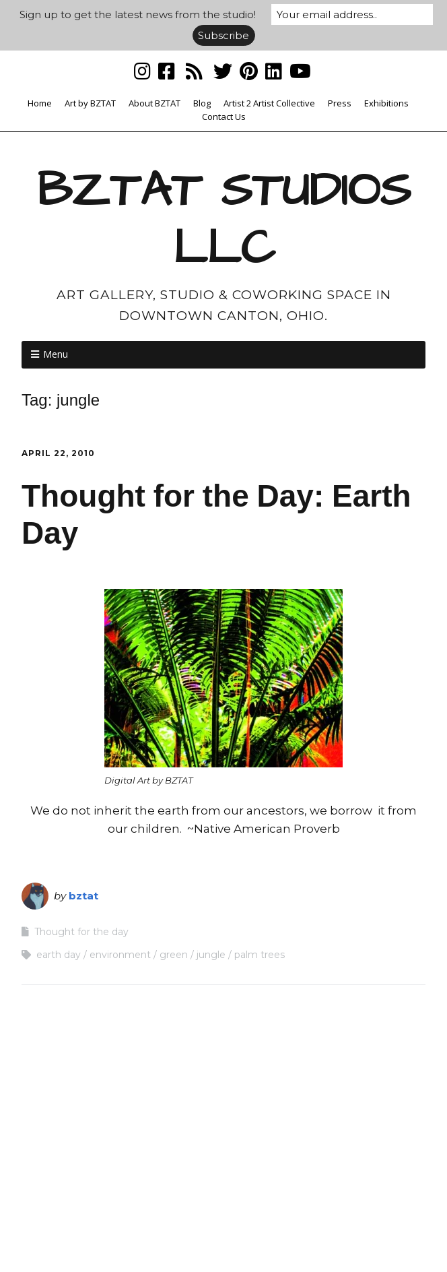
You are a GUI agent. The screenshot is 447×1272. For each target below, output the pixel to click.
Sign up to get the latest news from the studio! (138, 14)
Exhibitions (386, 103)
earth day (58, 955)
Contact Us (224, 116)
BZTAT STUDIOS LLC (224, 219)
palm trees (259, 955)
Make (156, 1236)
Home (40, 103)
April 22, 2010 (58, 453)
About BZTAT (154, 103)
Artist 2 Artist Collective (269, 103)
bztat (83, 895)
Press (339, 103)
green (174, 955)
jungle (211, 955)
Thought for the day (81, 932)
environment (120, 955)
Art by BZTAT (90, 103)
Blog (202, 103)
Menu (55, 354)
